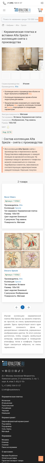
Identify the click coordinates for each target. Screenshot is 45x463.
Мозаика (5, 440)
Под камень (6, 424)
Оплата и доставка (9, 458)
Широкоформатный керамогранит (15, 421)
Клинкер (5, 442)
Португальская (8, 406)
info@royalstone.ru (11, 390)
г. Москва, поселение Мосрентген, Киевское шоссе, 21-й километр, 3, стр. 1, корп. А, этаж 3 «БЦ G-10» (20, 379)
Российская (6, 408)
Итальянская (7, 403)
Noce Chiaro (10, 197)
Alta (16, 86)
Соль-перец (6, 429)
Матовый (5, 431)
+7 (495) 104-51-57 (11, 385)
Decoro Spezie (11, 271)
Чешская (5, 411)
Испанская (6, 401)
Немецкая (6, 413)
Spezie (9, 107)
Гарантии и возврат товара (12, 461)
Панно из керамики (9, 447)
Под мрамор (7, 426)
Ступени (5, 445)
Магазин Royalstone (10, 456)
